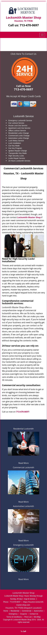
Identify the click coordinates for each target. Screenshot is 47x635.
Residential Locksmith (23, 428)
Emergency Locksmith (23, 545)
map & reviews (30, 599)
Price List (28, 617)
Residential (15, 611)
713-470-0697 (29, 25)
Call (23, 631)
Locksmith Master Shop (29, 217)
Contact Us (34, 614)
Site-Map (37, 617)
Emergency (13, 614)
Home (7, 42)
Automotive (38, 611)
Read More (23, 463)
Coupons (23, 614)
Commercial (26, 611)
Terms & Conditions (14, 617)
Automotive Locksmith (23, 506)
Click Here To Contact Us (23, 53)
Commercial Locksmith (23, 467)
